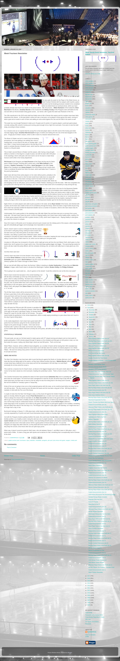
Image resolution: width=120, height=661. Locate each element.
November (92, 312)
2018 (88, 307)
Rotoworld (88, 623)
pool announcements (91, 206)
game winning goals (90, 143)
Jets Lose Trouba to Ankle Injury (97, 346)
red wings (88, 230)
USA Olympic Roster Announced (97, 560)
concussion (88, 119)
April (90, 329)
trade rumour (89, 282)
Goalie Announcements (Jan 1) (97, 570)
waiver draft (88, 286)
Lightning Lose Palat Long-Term (97, 417)
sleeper (87, 257)
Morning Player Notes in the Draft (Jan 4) (99, 545)
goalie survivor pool (14, 440)
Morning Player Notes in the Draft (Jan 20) (100, 434)
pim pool (50, 440)
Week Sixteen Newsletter (95, 424)
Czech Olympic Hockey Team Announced (99, 460)
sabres (87, 241)
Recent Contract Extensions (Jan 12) (98, 487)
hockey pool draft (90, 152)
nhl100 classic (89, 186)
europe (87, 130)
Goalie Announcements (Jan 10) (97, 506)
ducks (87, 125)
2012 (88, 588)
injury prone (88, 163)
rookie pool (74, 440)
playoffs (87, 201)
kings (86, 170)
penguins (44, 440)
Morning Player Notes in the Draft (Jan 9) (99, 521)
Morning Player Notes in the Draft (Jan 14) (100, 470)
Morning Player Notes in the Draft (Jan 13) (100, 480)
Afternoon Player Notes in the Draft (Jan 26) (100, 383)
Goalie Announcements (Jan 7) (97, 531)
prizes (87, 224)
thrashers (88, 271)
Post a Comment (11, 447)
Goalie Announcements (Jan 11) (97, 492)
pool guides (88, 208)
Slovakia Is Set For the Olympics (97, 369)
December (92, 310)
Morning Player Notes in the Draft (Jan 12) (100, 489)
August (91, 319)
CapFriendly (88, 612)
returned (87, 237)
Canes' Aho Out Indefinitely (96, 458)
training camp (89, 284)
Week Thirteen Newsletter (95, 572)
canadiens (88, 108)
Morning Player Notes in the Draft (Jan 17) (100, 448)
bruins (87, 105)
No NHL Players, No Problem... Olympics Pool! (101, 567)
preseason (88, 219)
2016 (88, 578)
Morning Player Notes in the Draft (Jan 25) (100, 397)
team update (88, 268)
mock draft (88, 177)
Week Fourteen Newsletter (95, 528)
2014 (88, 583)
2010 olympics (89, 81)
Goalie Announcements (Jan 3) (97, 552)
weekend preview (90, 291)
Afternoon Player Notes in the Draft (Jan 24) (100, 407)
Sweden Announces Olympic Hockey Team (100, 455)
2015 (88, 580)
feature (87, 134)
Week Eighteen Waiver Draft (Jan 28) (98, 355)
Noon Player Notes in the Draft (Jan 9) (99, 518)
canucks (87, 110)
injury (27, 440)
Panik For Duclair (93, 502)
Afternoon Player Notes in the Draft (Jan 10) (100, 509)
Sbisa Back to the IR (94, 504)
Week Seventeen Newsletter (96, 350)
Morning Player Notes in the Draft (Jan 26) (100, 387)
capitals (87, 112)
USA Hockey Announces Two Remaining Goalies (102, 494)
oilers (86, 188)
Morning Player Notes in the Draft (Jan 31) (100, 341)
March (91, 331)
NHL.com (88, 619)
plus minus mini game (59, 440)
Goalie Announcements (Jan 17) (97, 446)
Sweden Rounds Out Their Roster (97, 358)
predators (88, 217)
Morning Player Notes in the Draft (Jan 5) (99, 538)
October (91, 314)
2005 (88, 605)
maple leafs (88, 175)
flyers (86, 139)
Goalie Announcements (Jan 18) (97, 443)
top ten (87, 275)
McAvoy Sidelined (93, 419)
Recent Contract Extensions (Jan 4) (98, 543)
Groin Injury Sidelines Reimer (96, 395)
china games (88, 116)
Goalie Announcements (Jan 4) (97, 540)
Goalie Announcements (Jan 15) (97, 463)
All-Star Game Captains (95, 548)
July (90, 322)
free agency (88, 141)
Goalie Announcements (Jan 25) (97, 390)
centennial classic (90, 114)
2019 (88, 305)
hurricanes (23, 440)
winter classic (89, 295)
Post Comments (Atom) (18, 459)
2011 (88, 590)
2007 (88, 600)
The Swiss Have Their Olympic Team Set (99, 371)
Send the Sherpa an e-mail (92, 73)
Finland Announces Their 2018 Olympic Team (101, 374)
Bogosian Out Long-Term (95, 499)
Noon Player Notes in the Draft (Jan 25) (99, 392)
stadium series (89, 259)
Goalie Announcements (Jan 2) (97, 557)
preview (87, 221)
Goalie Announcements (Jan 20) (97, 431)
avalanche (88, 92)
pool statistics (89, 215)
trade (86, 277)
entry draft (88, 128)
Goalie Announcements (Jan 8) (97, 523)
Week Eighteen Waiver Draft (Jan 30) (98, 343)
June (90, 324)
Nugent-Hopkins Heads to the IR (97, 441)
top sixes (87, 273)
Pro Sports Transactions (92, 621)
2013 (88, 585)
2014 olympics (89, 83)
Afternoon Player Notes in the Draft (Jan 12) (100, 485)
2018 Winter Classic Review (96, 562)
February (91, 334)
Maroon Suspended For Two (96, 550)
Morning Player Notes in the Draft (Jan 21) (100, 429)
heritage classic (89, 150)
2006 (88, 602)
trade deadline (89, 279)
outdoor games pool (90, 192)
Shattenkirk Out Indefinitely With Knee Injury (100, 438)
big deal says (89, 94)
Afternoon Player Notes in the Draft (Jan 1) (100, 565)
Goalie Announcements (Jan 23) (97, 412)
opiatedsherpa (92, 631)
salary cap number (90, 244)
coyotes (87, 121)
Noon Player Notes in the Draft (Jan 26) (99, 385)
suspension (88, 266)
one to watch (88, 190)
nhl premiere (88, 183)
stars (86, 262)
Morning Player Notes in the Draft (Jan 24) (100, 409)
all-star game (89, 90)
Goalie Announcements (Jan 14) (97, 472)
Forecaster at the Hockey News (94, 615)
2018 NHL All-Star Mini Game (96, 353)
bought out (88, 103)
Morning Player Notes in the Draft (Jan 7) (99, 533)
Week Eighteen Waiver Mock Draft (97, 414)
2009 (88, 595)
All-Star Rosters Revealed (95, 511)
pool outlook (88, 210)
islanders (32, 440)
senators (87, 246)
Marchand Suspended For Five (97, 400)
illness (87, 159)
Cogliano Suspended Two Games (97, 468)
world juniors (88, 297)
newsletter (38, 440)
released (87, 233)
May (90, 326)
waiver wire (88, 288)
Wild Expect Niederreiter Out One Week (99, 514)
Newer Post (8, 456)
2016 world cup (89, 85)
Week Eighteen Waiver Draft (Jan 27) (98, 380)
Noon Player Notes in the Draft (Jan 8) (99, 526)
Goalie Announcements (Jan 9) (97, 516)
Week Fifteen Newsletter (95, 465)
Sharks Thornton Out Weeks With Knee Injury (101, 402)
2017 (88, 576)
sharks (87, 250)
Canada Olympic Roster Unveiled (97, 497)
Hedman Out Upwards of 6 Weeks (97, 477)
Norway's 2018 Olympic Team (96, 364)
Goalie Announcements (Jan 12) (97, 482)
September (92, 317)
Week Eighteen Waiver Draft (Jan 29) (98, 348)
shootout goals (89, 253)
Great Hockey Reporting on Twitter (94, 617)
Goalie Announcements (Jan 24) (97, 404)
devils (87, 123)
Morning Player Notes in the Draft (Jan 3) (99, 555)
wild (86, 293)
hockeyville (88, 154)
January (91, 336)
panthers (87, 195)
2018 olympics (89, 87)
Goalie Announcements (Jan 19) (97, 436)
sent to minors (89, 248)
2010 (88, 593)
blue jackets (88, 99)
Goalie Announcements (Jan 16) (97, 451)
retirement (88, 235)
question (87, 226)
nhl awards (88, 181)
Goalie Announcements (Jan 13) (97, 475)
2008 (88, 597)
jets (86, 168)
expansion (88, 132)
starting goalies (89, 264)
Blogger (70, 652)
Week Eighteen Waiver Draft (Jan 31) (98, 338)
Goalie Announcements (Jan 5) (97, 535)
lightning (87, 172)
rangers (68, 440)
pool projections (89, 212)
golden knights (89, 148)
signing (87, 255)
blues (86, 101)
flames (87, 137)
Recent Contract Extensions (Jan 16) (98, 453)
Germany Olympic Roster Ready (97, 366)
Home (42, 456)
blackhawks (88, 96)
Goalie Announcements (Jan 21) (97, 426)
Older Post (76, 456)
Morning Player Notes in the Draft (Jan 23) (100, 421)
